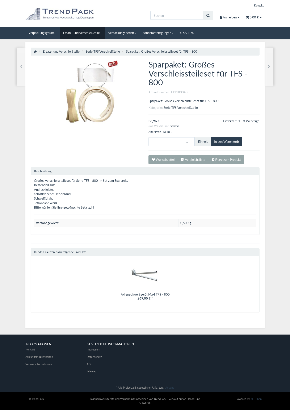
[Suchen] (176, 15)
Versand (174, 126)
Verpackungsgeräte (43, 33)
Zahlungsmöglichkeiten (39, 356)
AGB (89, 364)
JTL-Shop (256, 399)
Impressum (93, 349)
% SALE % (188, 33)
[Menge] (171, 141)
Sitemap (91, 371)
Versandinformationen (38, 364)
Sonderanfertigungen (158, 33)
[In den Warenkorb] (226, 141)
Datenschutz (94, 356)
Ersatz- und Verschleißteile (82, 33)
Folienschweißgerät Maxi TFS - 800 (145, 294)
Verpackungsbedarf (122, 33)
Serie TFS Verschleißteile (181, 107)
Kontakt (259, 5)
